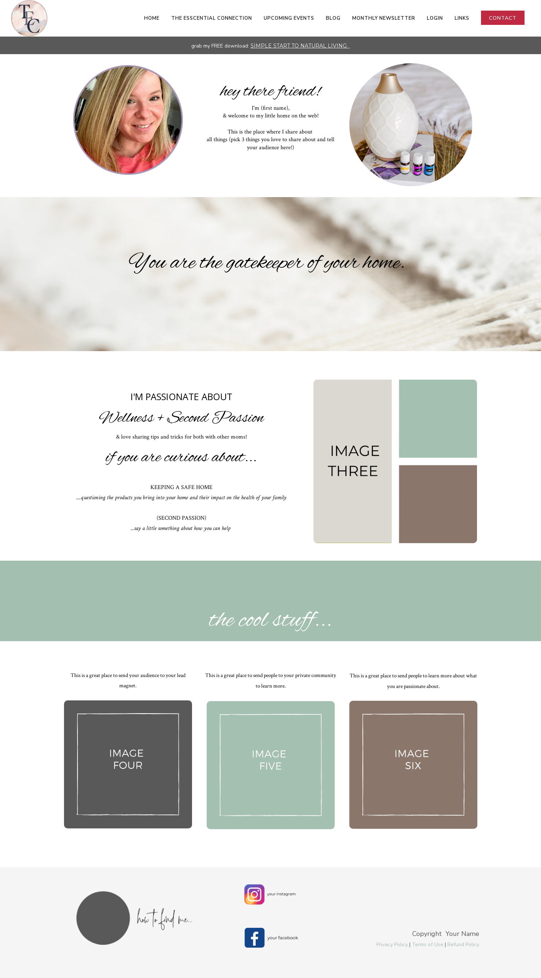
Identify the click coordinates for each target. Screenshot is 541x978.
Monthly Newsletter (383, 18)
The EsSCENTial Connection (211, 18)
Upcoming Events (289, 18)
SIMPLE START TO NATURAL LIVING (299, 45)
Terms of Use (427, 944)
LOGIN (435, 18)
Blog (333, 18)
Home (151, 18)
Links (462, 18)
